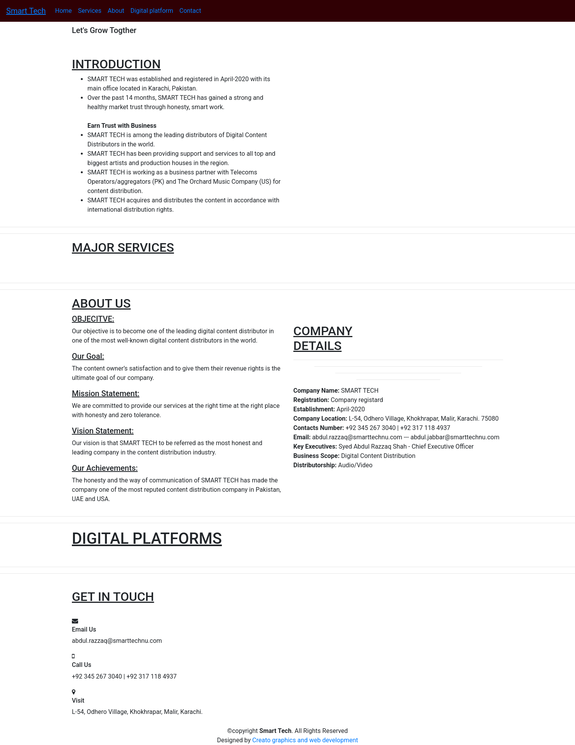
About (116, 10)
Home (63, 10)
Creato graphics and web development (305, 740)
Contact (190, 10)
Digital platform (152, 10)
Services (89, 10)
